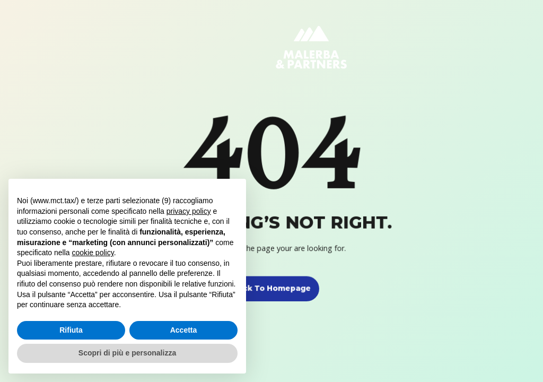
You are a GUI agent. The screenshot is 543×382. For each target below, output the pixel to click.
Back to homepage (272, 288)
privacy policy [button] (189, 211)
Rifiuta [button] (71, 330)
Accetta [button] (183, 330)
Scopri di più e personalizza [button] (127, 353)
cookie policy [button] (93, 252)
